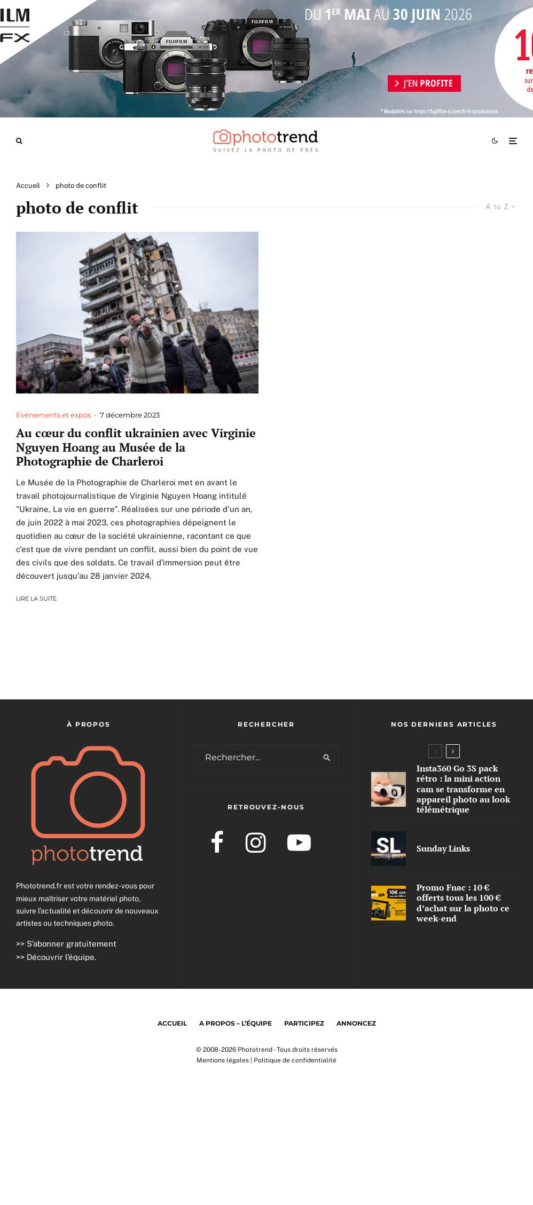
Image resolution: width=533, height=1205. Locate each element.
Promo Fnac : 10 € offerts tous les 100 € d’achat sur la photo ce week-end (463, 903)
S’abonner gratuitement (71, 943)
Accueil (172, 1023)
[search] (327, 757)
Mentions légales (223, 1060)
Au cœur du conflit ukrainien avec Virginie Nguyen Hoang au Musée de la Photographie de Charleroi (136, 447)
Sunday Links (443, 849)
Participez (304, 1023)
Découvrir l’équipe (61, 957)
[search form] (255, 757)
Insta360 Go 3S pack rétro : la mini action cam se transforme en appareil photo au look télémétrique (463, 789)
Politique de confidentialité (295, 1060)
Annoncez (356, 1023)
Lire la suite (36, 598)
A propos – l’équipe (235, 1023)
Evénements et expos (53, 415)
